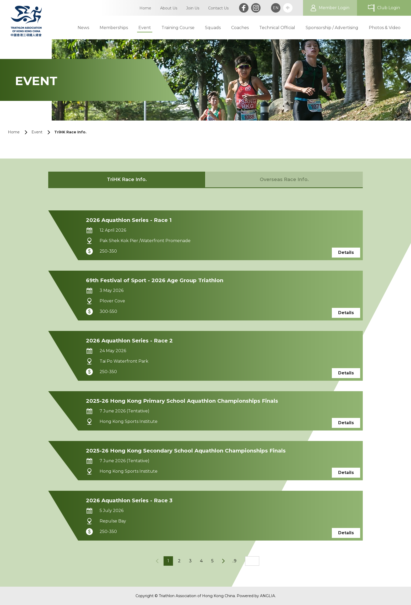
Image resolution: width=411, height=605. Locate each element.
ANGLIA (267, 595)
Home (14, 132)
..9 (234, 560)
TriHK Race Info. (70, 132)
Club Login (388, 7)
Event (36, 132)
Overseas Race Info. (284, 179)
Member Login (334, 7)
